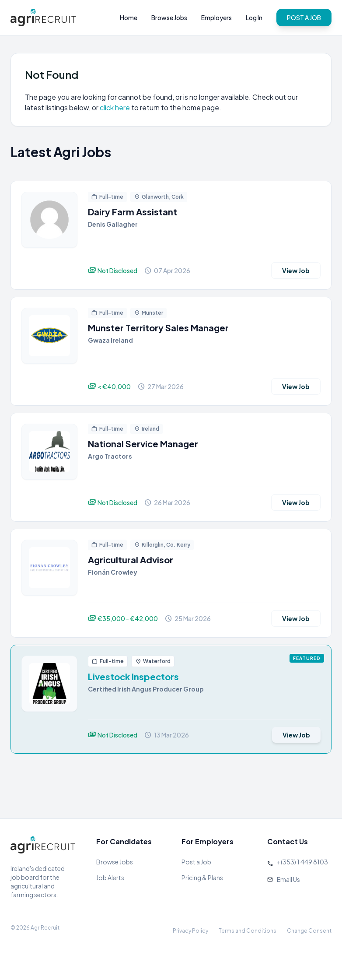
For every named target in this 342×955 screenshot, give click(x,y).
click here (115, 107)
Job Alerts (110, 877)
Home (128, 17)
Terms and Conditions (247, 930)
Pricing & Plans (202, 877)
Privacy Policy (190, 930)
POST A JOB (304, 17)
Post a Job (196, 862)
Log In (254, 17)
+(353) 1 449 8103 (302, 862)
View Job (296, 270)
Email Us (288, 879)
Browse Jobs (169, 17)
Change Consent (309, 930)
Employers (216, 17)
